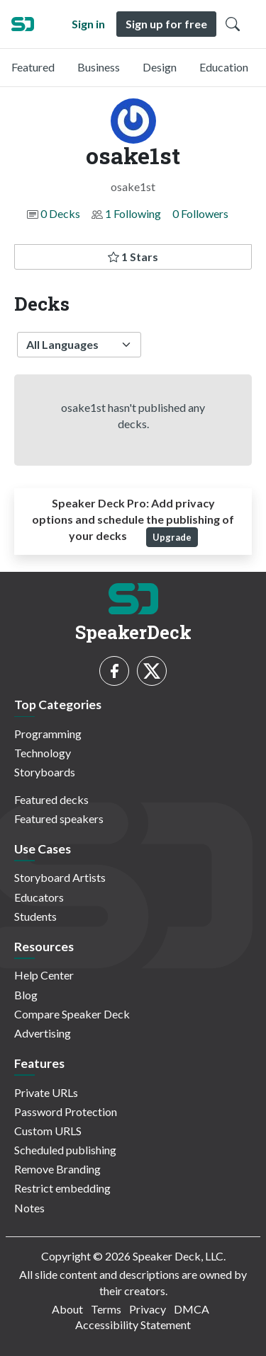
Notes (29, 1207)
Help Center (44, 975)
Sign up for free (166, 23)
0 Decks (60, 213)
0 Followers (200, 213)
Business (98, 67)
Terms (106, 1309)
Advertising (42, 1033)
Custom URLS (48, 1130)
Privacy (147, 1309)
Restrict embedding (62, 1188)
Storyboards (44, 771)
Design (160, 67)
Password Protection (65, 1111)
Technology (42, 752)
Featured (33, 67)
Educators (39, 897)
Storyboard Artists (60, 877)
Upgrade (172, 537)
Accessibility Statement (133, 1324)
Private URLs (46, 1092)
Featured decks (51, 799)
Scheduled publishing (65, 1149)
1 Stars (133, 256)
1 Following (133, 213)
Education (223, 67)
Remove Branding (57, 1169)
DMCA (191, 1309)
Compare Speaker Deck (72, 1014)
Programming (48, 733)
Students (35, 916)
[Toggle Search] (232, 24)
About (67, 1309)
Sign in (88, 23)
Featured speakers (59, 818)
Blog (26, 994)
